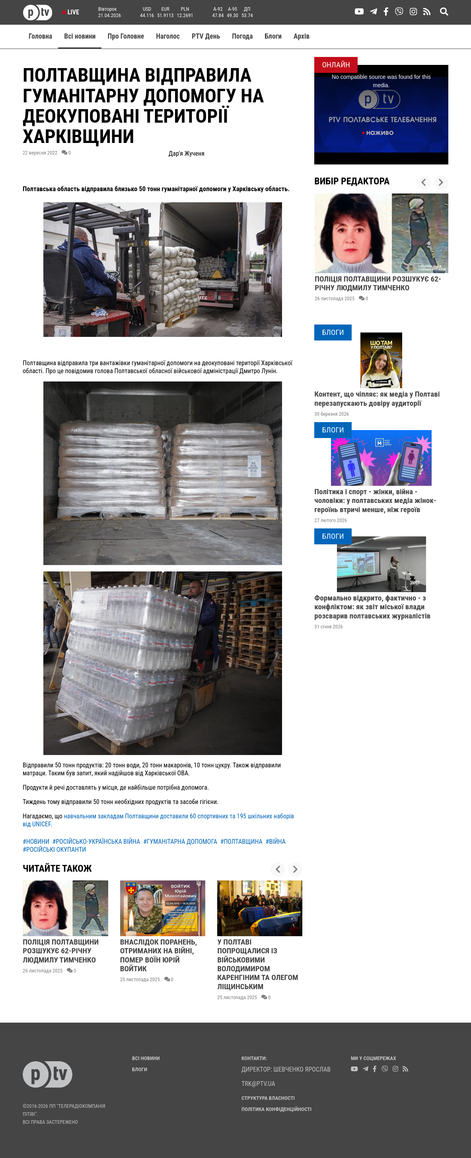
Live (70, 12)
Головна (40, 36)
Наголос (168, 36)
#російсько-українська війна (96, 841)
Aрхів (301, 36)
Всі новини (79, 36)
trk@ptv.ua (258, 1084)
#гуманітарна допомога (180, 841)
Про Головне (125, 36)
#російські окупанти (54, 849)
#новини (36, 841)
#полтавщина (241, 841)
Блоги (273, 36)
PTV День (206, 36)
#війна (275, 841)
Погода (242, 36)
